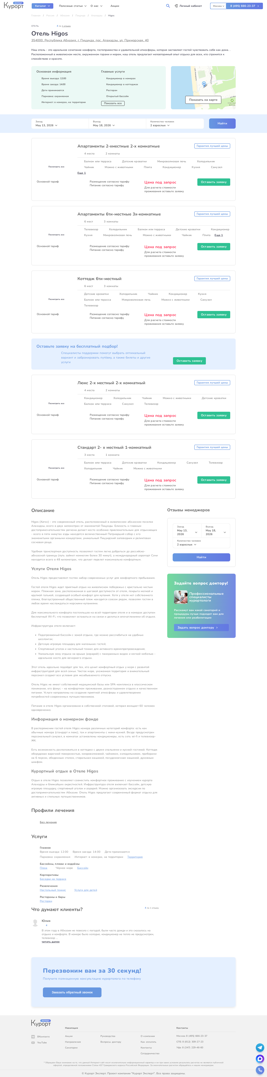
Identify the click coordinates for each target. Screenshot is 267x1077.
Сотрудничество (150, 1053)
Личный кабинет (190, 6)
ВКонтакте (43, 1036)
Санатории (71, 1047)
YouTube (42, 1042)
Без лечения (48, 822)
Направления (73, 1042)
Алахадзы (96, 15)
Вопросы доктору (110, 1042)
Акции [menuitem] (115, 6)
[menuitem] (42, 6)
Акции (69, 1036)
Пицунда (80, 15)
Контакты (146, 1047)
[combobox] (218, 5)
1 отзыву (66, 26)
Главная (36, 15)
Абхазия (65, 15)
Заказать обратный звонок (72, 992)
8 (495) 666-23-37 (242, 6)
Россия (50, 15)
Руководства (107, 1036)
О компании (148, 1036)
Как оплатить (148, 1042)
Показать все (113, 103)
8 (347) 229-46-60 (192, 1047)
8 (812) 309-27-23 (192, 1041)
